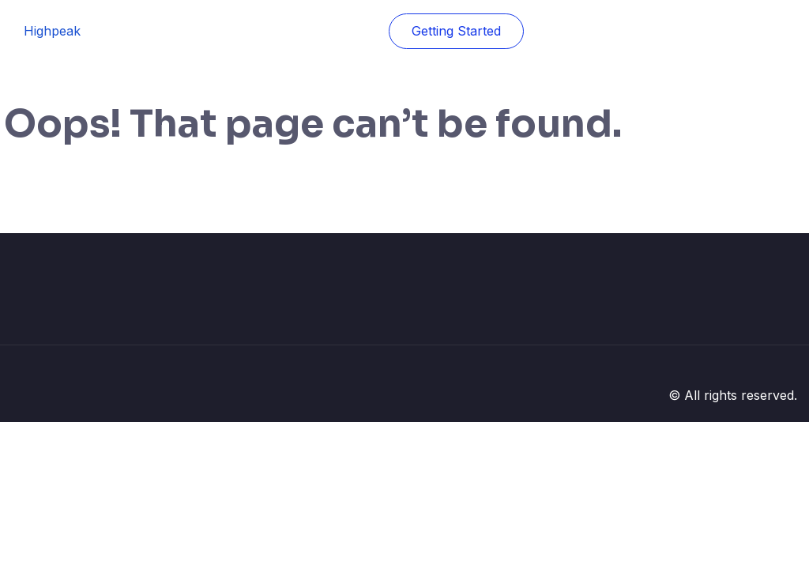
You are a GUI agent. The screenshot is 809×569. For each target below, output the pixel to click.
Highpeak (52, 31)
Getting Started (456, 31)
